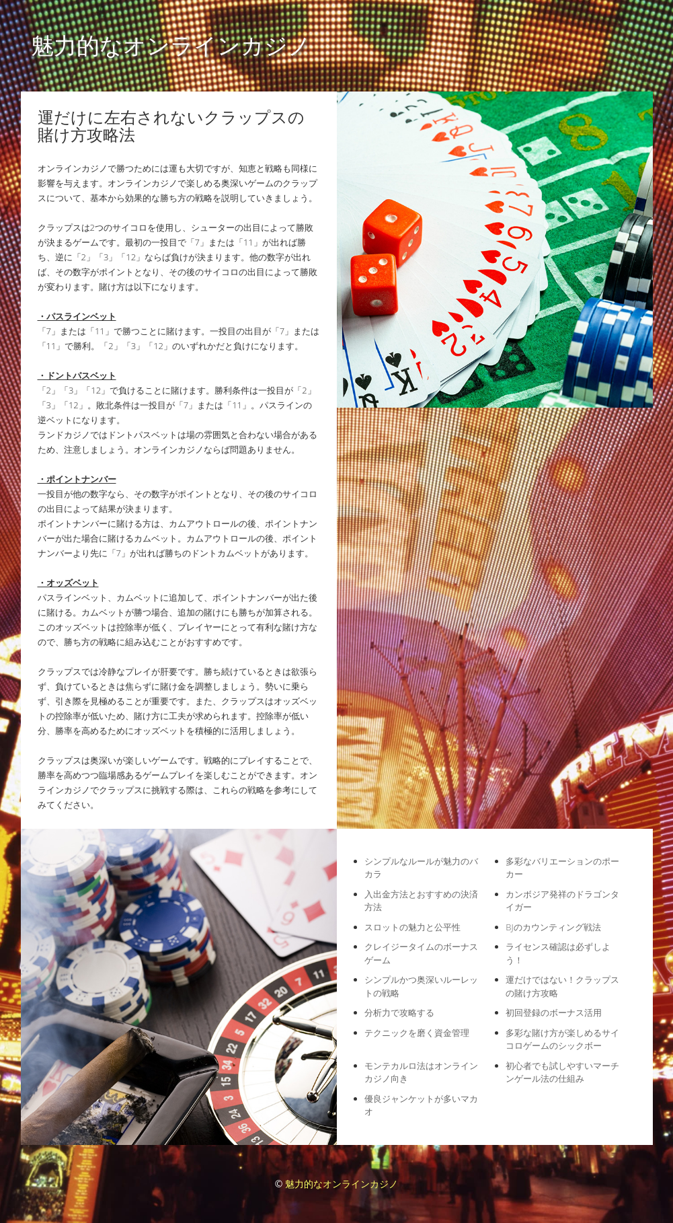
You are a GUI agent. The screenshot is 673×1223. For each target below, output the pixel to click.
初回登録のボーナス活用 (554, 1012)
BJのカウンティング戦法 (553, 927)
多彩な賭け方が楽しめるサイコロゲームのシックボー (562, 1039)
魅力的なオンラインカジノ (171, 45)
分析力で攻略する (399, 1012)
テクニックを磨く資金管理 (416, 1033)
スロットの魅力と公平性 (412, 927)
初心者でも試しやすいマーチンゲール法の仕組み (562, 1072)
